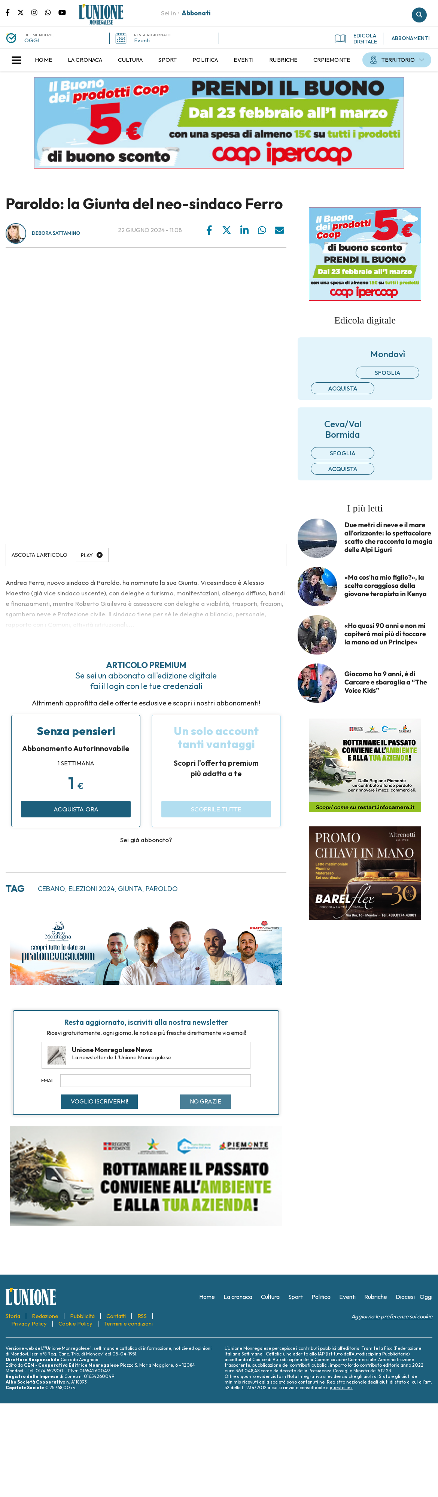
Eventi (142, 40)
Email (48, 1080)
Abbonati (196, 13)
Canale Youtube (62, 12)
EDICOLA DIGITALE (356, 39)
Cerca (419, 14)
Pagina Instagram (38, 12)
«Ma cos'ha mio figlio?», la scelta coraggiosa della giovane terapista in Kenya (385, 585)
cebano (51, 888)
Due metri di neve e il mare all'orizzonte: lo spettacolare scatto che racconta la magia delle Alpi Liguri (388, 537)
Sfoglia (388, 372)
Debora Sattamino (56, 233)
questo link (341, 1387)
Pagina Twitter (24, 12)
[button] (16, 60)
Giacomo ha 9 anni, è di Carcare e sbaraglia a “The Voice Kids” (385, 682)
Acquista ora (76, 809)
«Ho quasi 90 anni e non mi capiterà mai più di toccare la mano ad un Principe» (385, 634)
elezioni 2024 (92, 888)
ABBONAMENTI (411, 38)
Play (87, 555)
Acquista (343, 388)
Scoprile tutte (216, 809)
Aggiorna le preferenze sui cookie (391, 1316)
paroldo (162, 888)
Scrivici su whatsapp (51, 12)
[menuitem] (43, 60)
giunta (130, 888)
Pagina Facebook (11, 12)
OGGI (31, 40)
